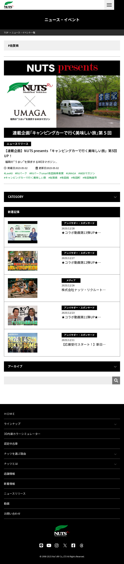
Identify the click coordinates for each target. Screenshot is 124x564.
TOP (6, 32)
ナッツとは (11, 464)
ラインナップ (12, 424)
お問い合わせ (12, 513)
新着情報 (9, 484)
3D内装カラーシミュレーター (22, 434)
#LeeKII (8, 173)
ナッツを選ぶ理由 (15, 454)
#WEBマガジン (86, 173)
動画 (6, 503)
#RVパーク (21, 173)
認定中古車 (11, 444)
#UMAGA (71, 173)
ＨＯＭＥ (9, 414)
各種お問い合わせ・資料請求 (119, 5)
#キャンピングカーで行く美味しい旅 (25, 177)
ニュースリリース (17, 144)
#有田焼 (64, 177)
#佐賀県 (52, 177)
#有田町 (75, 177)
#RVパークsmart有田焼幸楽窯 (46, 173)
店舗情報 (9, 474)
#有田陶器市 (90, 177)
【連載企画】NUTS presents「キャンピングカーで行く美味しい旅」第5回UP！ (60, 153)
